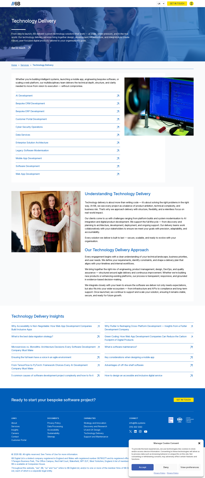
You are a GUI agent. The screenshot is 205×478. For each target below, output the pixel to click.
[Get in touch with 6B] (72, 48)
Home (14, 65)
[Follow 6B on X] (130, 431)
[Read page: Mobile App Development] (68, 159)
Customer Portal (18, 440)
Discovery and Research (95, 426)
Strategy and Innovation (95, 423)
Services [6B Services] (15, 426)
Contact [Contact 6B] (15, 436)
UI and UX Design (92, 430)
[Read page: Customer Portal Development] (68, 119)
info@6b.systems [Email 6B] (137, 423)
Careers (15, 433)
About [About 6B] (14, 423)
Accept (142, 467)
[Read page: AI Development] (68, 96)
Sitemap (51, 436)
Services (25, 65)
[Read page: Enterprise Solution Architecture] (68, 143)
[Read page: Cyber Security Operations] (68, 127)
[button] (199, 443)
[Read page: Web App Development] (68, 174)
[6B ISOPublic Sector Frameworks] (190, 420)
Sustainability (53, 433)
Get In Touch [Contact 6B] (177, 3)
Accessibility (53, 430)
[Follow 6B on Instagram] (140, 431)
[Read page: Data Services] (68, 135)
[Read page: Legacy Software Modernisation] (68, 151)
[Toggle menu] (191, 3)
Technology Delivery (94, 433)
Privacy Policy (159, 473)
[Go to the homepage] (15, 3)
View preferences (190, 467)
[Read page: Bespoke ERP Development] (68, 112)
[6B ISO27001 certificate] (180, 420)
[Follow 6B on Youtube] (145, 431)
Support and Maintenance (96, 436)
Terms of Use (51, 454)
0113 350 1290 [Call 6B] (135, 427)
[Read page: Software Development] (68, 166)
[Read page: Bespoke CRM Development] (68, 104)
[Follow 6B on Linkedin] (135, 431)
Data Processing (55, 426)
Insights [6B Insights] (14, 430)
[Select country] (160, 3)
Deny (166, 467)
